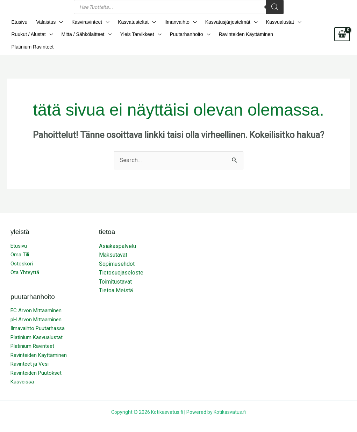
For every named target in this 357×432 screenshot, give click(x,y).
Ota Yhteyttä (24, 262)
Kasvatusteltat (127, 22)
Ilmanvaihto (169, 22)
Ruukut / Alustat (27, 35)
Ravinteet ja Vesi (29, 353)
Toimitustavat (115, 271)
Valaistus (43, 22)
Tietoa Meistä (116, 280)
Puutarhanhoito (180, 35)
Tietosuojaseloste (121, 262)
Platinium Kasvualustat (36, 326)
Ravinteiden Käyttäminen (238, 35)
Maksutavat (113, 244)
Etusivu (18, 22)
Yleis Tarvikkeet (133, 35)
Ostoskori (21, 253)
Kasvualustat (269, 22)
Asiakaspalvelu (117, 235)
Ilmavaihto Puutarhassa (37, 318)
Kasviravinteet (82, 22)
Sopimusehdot (117, 253)
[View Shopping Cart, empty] (342, 29)
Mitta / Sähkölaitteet (80, 35)
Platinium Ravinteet (293, 35)
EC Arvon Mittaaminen (36, 300)
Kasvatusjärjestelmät (218, 22)
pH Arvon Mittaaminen (36, 309)
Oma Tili (19, 244)
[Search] (275, 7)
